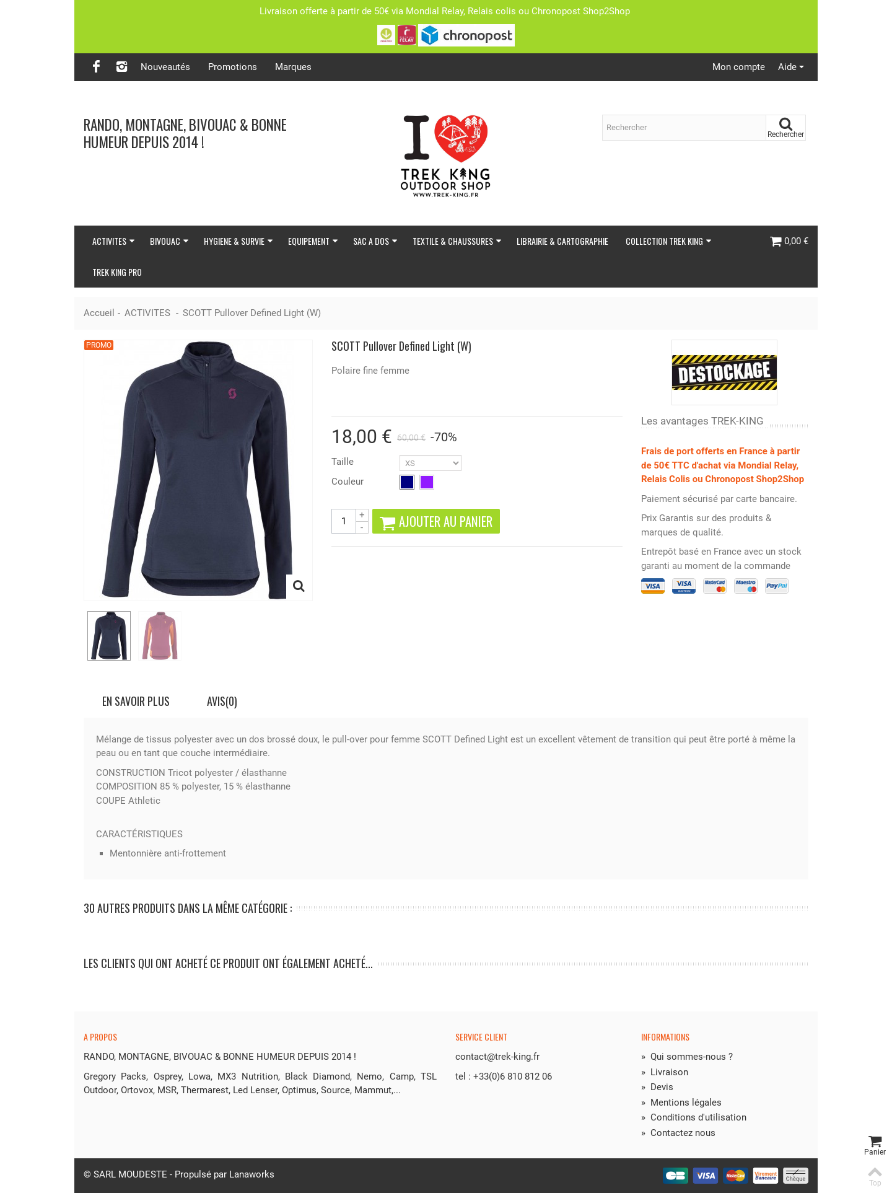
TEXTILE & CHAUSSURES (457, 240)
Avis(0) (222, 701)
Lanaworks (251, 1174)
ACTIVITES (113, 240)
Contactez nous (678, 1132)
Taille (343, 461)
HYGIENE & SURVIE (238, 240)
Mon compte (738, 67)
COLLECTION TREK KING (669, 240)
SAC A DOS (375, 240)
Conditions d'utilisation (693, 1117)
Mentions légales (681, 1102)
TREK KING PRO (117, 271)
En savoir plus (136, 701)
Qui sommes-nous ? (687, 1056)
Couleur (348, 481)
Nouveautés (165, 67)
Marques (293, 67)
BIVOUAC (169, 240)
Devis (657, 1087)
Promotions (232, 67)
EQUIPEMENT (313, 240)
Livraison (664, 1072)
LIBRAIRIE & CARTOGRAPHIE (562, 240)
